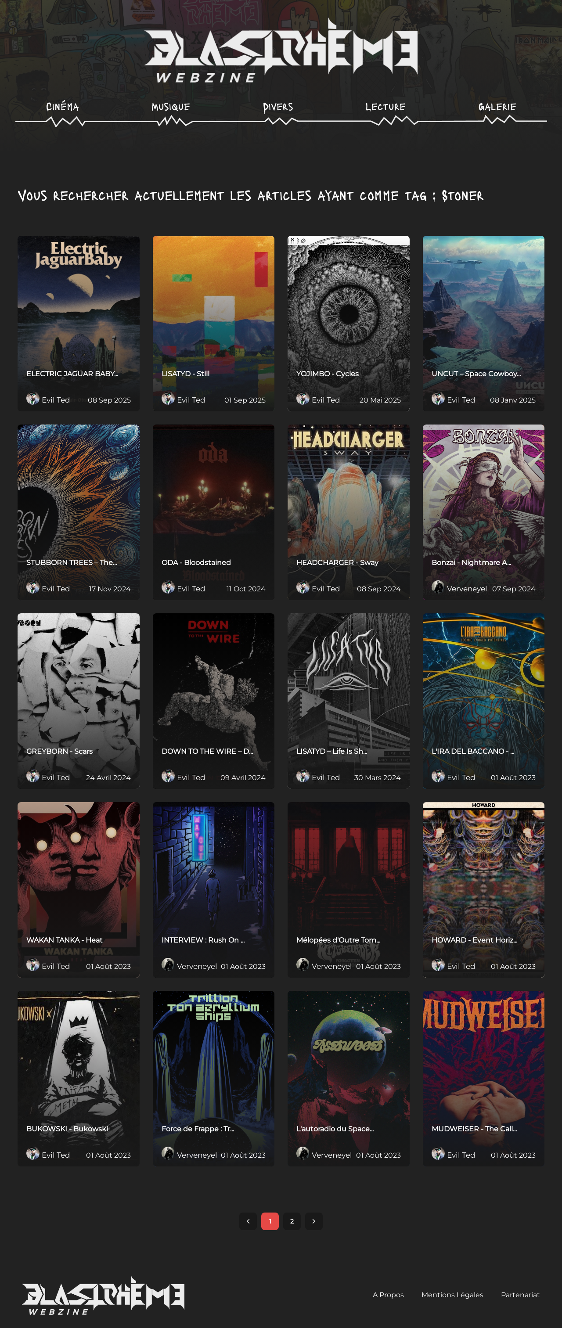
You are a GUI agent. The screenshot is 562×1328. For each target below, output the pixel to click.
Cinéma (62, 106)
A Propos (388, 1295)
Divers (278, 106)
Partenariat (520, 1295)
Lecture (386, 106)
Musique (170, 106)
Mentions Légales (452, 1295)
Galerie (497, 106)
